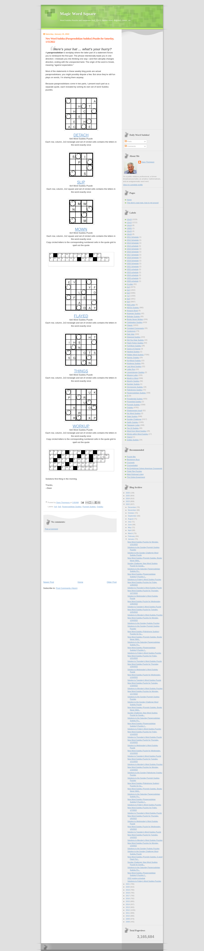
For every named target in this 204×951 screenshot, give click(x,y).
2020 (128, 887)
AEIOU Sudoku (133, 308)
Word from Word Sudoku (136, 431)
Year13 (130, 437)
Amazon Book (132, 311)
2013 (128, 907)
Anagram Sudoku (134, 313)
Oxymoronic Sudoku (135, 387)
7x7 (128, 296)
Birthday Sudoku (133, 316)
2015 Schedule (133, 249)
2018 (128, 893)
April (130, 530)
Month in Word (132, 378)
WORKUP (81, 426)
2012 (128, 910)
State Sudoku (132, 416)
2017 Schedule (133, 255)
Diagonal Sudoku (133, 337)
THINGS (81, 371)
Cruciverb (131, 462)
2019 (128, 890)
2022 (128, 504)
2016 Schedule (133, 252)
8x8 (128, 299)
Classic (130, 325)
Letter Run (131, 369)
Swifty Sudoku (132, 422)
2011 (128, 913)
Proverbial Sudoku (134, 402)
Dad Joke (131, 334)
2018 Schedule (133, 258)
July (130, 522)
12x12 (129, 222)
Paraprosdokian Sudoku (71, 507)
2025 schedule (132, 278)
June (130, 525)
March (130, 533)
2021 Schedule (133, 266)
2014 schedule (132, 246)
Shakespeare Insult (134, 410)
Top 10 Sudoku (133, 428)
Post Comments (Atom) (66, 588)
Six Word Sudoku (134, 413)
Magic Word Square (78, 13)
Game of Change (133, 349)
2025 (128, 496)
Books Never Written (135, 319)
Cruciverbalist (132, 465)
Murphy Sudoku (133, 381)
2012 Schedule (133, 240)
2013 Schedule (133, 243)
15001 (129, 228)
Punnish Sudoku (89, 507)
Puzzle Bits (131, 457)
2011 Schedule (133, 237)
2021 (128, 884)
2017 (128, 896)
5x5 (128, 290)
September (132, 516)
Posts (128, 141)
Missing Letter (132, 375)
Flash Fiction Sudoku (135, 343)
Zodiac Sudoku (133, 440)
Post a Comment (51, 529)
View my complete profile (133, 185)
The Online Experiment (136, 477)
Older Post (112, 582)
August (131, 519)
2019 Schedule (133, 261)
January (131, 539)
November (132, 510)
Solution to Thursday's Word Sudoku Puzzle (144, 588)
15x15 (129, 231)
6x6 (59, 507)
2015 (128, 901)
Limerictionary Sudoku (135, 372)
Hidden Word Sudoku (135, 355)
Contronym (131, 331)
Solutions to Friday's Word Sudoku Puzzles (144, 579)
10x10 (129, 219)
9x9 (128, 302)
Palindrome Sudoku (134, 390)
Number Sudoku (133, 384)
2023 (128, 501)
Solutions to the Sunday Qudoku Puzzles (143, 623)
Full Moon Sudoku (134, 346)
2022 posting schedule (136, 878)
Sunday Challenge (134, 419)
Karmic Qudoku (133, 357)
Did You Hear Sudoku (135, 340)
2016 (128, 898)
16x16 (129, 234)
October (131, 513)
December (132, 507)
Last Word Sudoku (134, 366)
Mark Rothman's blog (135, 474)
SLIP (81, 182)
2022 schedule (132, 269)
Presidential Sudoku (135, 399)
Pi (128, 396)
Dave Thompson (63, 502)
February (131, 536)
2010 (128, 916)
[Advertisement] (80, 556)
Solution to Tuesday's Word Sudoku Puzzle (144, 607)
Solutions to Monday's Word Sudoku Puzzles (144, 615)
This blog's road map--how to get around (143, 203)
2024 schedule (132, 275)
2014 (128, 904)
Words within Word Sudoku (137, 434)
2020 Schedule (133, 263)
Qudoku (100, 507)
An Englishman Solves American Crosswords (144, 468)
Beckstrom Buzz (133, 459)
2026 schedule (132, 281)
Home (80, 582)
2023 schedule (132, 272)
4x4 (55, 507)
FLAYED (81, 316)
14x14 (129, 225)
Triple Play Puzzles (134, 471)
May (130, 527)
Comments (130, 146)
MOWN (81, 229)
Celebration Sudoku (134, 322)
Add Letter (131, 305)
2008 (128, 922)
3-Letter (130, 284)
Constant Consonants (135, 328)
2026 (128, 493)
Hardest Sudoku (133, 352)
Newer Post (48, 582)
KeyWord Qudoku (134, 360)
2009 (128, 919)
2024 (128, 498)
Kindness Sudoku (134, 363)
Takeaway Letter (133, 425)
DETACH (80, 135)
